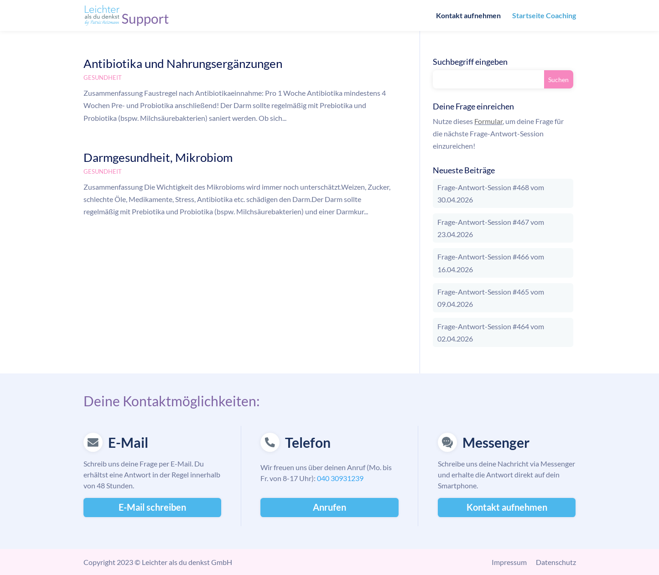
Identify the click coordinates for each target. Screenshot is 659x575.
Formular (488, 121)
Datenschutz (556, 562)
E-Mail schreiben (152, 507)
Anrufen (329, 507)
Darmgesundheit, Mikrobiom (158, 157)
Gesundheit (102, 77)
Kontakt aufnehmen (468, 16)
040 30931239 (340, 478)
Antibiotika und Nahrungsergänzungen (182, 63)
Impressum (509, 562)
